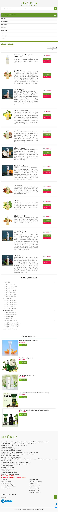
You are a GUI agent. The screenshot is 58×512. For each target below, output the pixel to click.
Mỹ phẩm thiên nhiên (10, 321)
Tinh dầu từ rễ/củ (10, 292)
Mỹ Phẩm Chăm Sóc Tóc (12, 327)
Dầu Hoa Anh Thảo (21, 111)
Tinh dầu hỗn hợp (10, 294)
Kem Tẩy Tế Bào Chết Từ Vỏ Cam (28, 341)
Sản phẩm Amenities (9, 329)
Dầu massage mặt (10, 301)
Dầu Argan (18, 70)
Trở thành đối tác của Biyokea (8, 486)
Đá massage (9, 317)
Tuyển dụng (4, 36)
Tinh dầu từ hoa (10, 284)
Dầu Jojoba (18, 186)
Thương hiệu (4, 30)
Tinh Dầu (6, 282)
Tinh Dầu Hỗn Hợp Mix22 (26, 358)
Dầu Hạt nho (18, 256)
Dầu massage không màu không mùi (23, 56)
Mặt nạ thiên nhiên (10, 313)
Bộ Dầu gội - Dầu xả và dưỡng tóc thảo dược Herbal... (34, 410)
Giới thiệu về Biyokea (6, 482)
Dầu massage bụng (10, 304)
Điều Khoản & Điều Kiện (35, 482)
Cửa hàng (3, 27)
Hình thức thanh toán (34, 486)
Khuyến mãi (4, 24)
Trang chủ (3, 18)
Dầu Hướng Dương (21, 166)
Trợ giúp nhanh (33, 480)
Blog (2, 33)
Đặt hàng (47, 59)
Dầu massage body (10, 303)
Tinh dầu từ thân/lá (10, 290)
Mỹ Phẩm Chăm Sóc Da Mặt (13, 323)
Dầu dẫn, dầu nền (10, 296)
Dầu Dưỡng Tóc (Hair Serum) (27, 375)
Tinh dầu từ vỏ (9, 288)
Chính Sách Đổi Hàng (34, 492)
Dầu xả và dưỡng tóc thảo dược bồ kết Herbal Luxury (34, 393)
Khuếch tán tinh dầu (11, 315)
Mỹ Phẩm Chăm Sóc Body (12, 325)
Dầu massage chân (10, 306)
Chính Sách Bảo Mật (34, 484)
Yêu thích (47, 62)
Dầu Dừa (17, 131)
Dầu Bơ (16, 201)
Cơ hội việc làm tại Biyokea (7, 484)
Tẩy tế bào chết (9, 319)
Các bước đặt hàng (34, 490)
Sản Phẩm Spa (8, 311)
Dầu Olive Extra (20, 232)
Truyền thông (4, 21)
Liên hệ (2, 39)
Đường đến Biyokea (6, 488)
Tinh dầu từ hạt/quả (11, 286)
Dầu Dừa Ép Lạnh (20, 148)
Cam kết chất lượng (34, 488)
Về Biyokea (4, 480)
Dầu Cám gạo (19, 90)
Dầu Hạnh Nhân (20, 216)
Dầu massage (8, 298)
